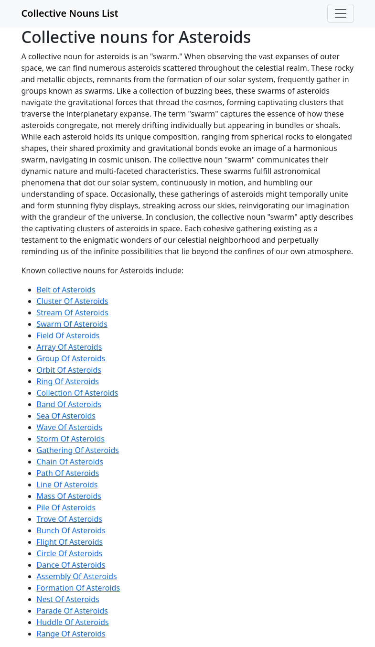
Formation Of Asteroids (78, 587)
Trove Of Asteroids (70, 519)
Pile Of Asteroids (66, 507)
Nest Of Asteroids (68, 599)
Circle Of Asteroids (70, 553)
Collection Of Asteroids (77, 393)
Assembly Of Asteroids (77, 576)
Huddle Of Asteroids (73, 622)
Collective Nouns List (69, 13)
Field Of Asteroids (68, 335)
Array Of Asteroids (69, 347)
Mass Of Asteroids (69, 496)
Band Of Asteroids (69, 404)
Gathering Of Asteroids (78, 450)
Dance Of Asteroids (71, 565)
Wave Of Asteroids (69, 427)
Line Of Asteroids (67, 484)
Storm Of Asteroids (71, 438)
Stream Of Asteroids (72, 312)
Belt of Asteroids (66, 289)
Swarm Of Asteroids (72, 324)
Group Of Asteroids (71, 358)
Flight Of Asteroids (70, 542)
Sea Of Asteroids (66, 415)
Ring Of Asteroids (68, 381)
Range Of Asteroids (71, 633)
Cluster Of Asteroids (72, 301)
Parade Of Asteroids (72, 610)
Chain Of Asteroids (70, 461)
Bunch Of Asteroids (71, 530)
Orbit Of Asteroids (69, 370)
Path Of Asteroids (68, 473)
